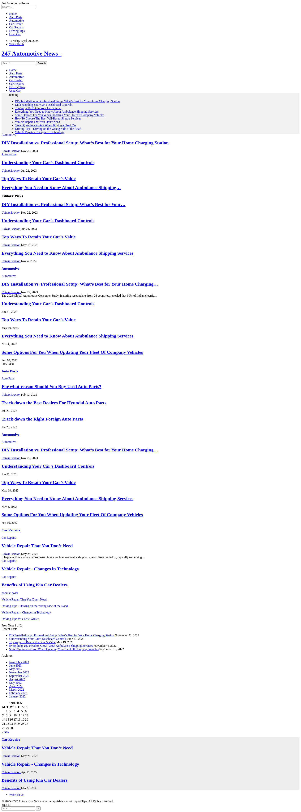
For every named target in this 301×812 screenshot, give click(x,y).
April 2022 (16, 686)
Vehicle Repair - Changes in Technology (39, 132)
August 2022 (17, 679)
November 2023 (19, 662)
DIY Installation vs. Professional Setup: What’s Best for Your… (64, 204)
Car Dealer (16, 24)
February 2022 (18, 693)
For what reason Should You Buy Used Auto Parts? (51, 386)
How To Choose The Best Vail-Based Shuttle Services (48, 118)
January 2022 (17, 696)
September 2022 (19, 675)
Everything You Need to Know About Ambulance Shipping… (61, 187)
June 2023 (15, 665)
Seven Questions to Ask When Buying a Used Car (45, 125)
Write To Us (16, 44)
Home (13, 13)
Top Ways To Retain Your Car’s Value (38, 108)
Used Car (15, 34)
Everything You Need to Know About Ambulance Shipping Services (57, 111)
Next (11, 363)
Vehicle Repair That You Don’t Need (37, 121)
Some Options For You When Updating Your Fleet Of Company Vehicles (59, 115)
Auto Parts (15, 17)
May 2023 (15, 669)
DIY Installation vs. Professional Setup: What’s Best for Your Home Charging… (80, 284)
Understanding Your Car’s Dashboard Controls (43, 104)
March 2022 (16, 689)
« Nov (5, 732)
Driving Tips (17, 30)
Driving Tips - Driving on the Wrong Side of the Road (48, 128)
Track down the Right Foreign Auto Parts (42, 418)
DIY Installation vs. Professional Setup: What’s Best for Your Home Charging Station (67, 101)
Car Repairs (16, 27)
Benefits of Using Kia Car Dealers (35, 780)
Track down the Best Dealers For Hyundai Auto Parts (54, 402)
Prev (5, 363)
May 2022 (15, 682)
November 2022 (19, 672)
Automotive (16, 20)
